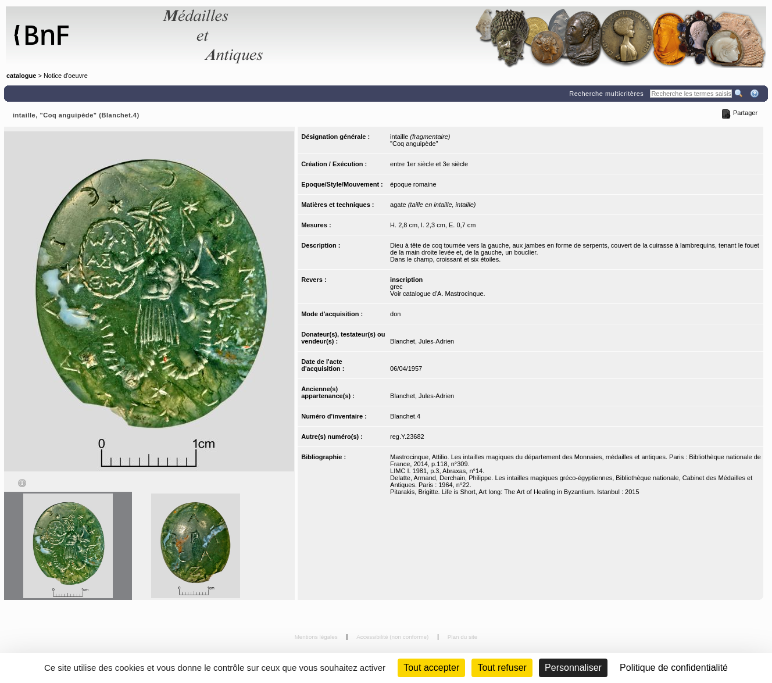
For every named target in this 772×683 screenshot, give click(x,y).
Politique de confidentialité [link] (674, 668)
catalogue (21, 75)
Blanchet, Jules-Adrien (422, 341)
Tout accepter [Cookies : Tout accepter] (431, 668)
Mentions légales (317, 637)
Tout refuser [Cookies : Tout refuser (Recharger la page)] (501, 668)
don (395, 313)
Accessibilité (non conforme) (393, 637)
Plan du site (463, 637)
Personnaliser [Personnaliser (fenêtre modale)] (573, 668)
